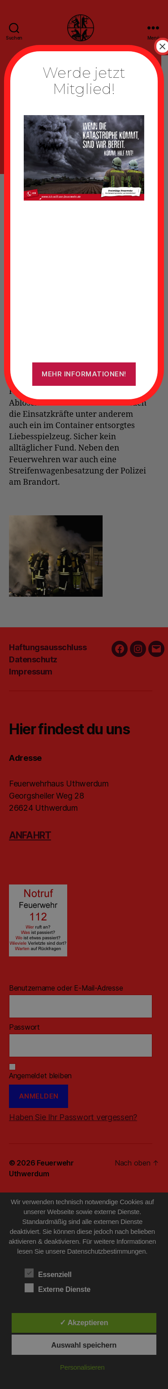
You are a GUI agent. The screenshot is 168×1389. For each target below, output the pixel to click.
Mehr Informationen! (84, 374)
